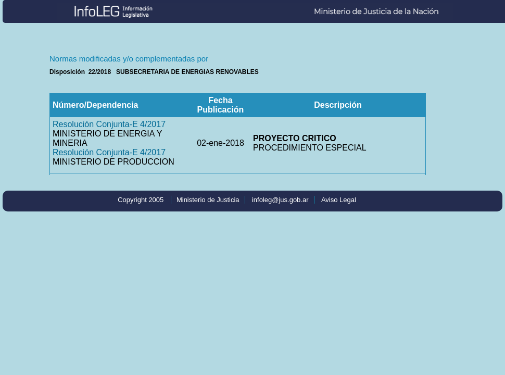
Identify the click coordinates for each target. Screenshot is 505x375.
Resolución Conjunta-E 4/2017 (109, 124)
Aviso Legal (338, 200)
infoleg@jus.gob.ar (280, 200)
